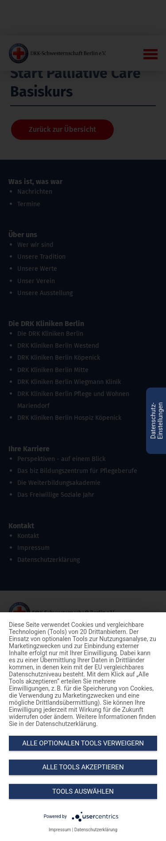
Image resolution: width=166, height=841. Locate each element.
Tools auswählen (83, 791)
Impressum (60, 829)
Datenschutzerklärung (95, 829)
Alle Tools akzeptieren (83, 767)
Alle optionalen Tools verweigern (83, 743)
